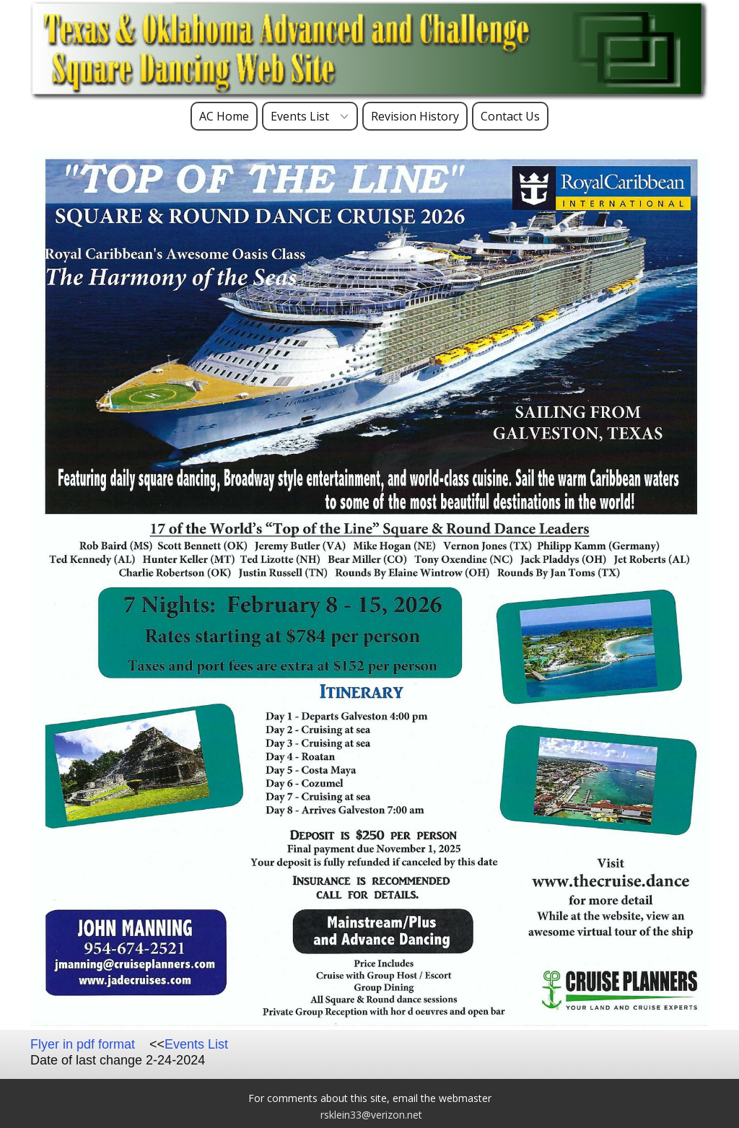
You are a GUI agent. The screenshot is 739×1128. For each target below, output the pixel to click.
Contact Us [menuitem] (510, 116)
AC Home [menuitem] (224, 116)
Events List (196, 1044)
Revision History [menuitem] (415, 116)
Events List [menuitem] (300, 116)
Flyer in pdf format (82, 1044)
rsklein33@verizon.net (371, 1115)
